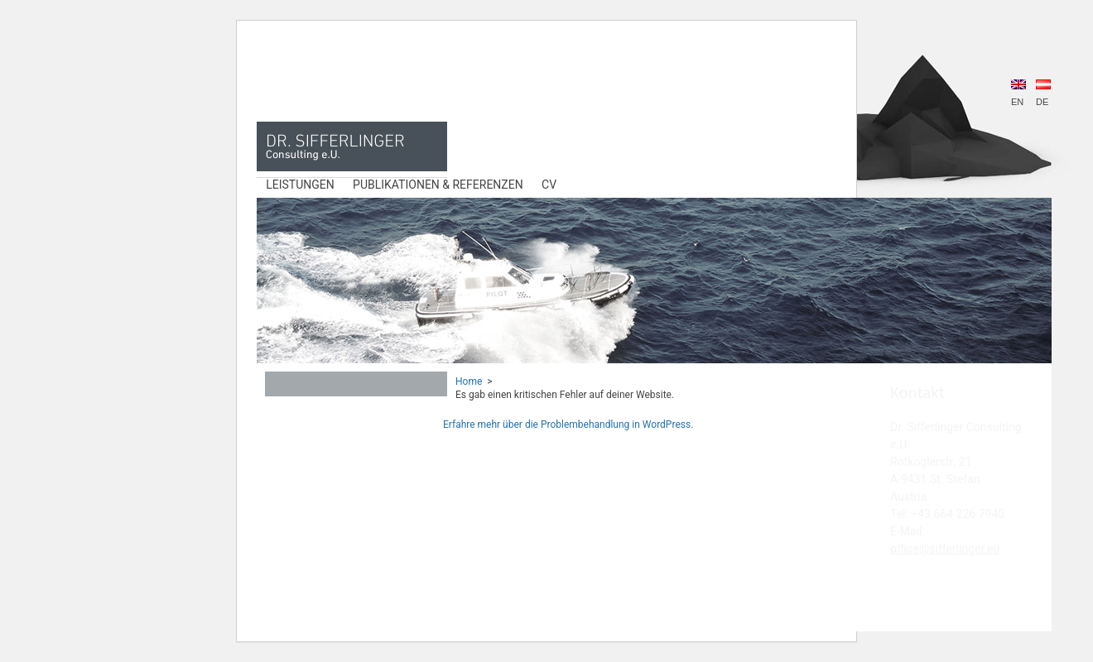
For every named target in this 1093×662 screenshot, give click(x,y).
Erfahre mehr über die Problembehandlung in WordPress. (568, 424)
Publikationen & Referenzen (438, 184)
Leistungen (300, 184)
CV (549, 184)
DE (1043, 93)
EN (1018, 93)
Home (468, 381)
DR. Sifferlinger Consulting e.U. (352, 146)
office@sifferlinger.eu (944, 548)
